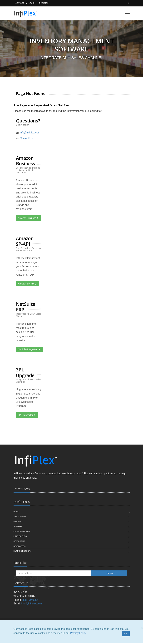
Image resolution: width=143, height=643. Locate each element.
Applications (20, 516)
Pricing (17, 521)
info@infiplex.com (30, 132)
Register (44, 3)
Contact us (19, 541)
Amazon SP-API (27, 283)
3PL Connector (27, 415)
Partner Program (22, 551)
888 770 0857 (30, 599)
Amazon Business (28, 218)
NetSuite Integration (29, 349)
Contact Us (26, 138)
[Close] (142, 628)
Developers (20, 546)
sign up (109, 573)
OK (125, 633)
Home (16, 512)
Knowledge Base (22, 531)
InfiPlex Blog (20, 536)
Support (18, 526)
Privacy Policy (78, 633)
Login (32, 3)
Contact (19, 3)
